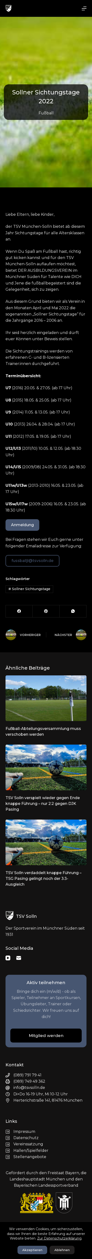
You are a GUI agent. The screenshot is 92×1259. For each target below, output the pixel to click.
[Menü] (84, 8)
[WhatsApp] (73, 611)
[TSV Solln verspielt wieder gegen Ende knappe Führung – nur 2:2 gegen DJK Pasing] (46, 767)
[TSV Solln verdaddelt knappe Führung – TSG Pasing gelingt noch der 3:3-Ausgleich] (46, 842)
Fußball (46, 113)
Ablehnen (62, 1250)
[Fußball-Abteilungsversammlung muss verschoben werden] (46, 698)
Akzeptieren (32, 1250)
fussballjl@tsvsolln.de (32, 560)
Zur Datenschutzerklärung (59, 1238)
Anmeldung (22, 525)
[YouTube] (8, 958)
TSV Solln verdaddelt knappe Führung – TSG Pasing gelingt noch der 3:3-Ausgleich (43, 878)
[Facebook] (19, 611)
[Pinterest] (46, 611)
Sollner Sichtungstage (29, 589)
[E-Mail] (18, 958)
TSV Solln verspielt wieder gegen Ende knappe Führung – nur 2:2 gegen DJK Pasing (43, 804)
